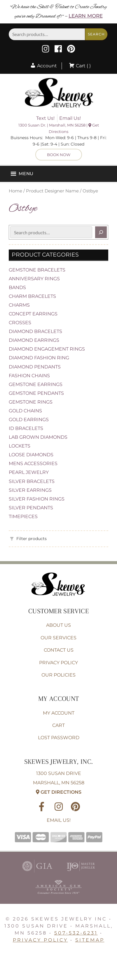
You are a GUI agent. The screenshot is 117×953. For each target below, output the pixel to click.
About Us (58, 625)
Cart (58, 725)
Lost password (58, 737)
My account (58, 713)
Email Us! (70, 118)
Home (15, 191)
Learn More (86, 16)
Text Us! (45, 118)
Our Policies (58, 675)
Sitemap (89, 940)
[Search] (101, 232)
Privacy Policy (58, 662)
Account (43, 66)
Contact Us (59, 650)
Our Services (58, 638)
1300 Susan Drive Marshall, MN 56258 (58, 783)
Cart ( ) (80, 66)
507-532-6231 (76, 933)
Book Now (58, 154)
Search (96, 34)
